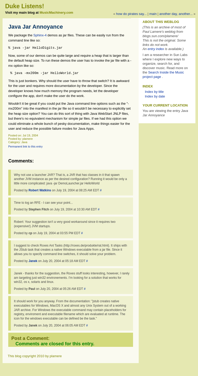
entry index (156, 49)
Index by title (154, 92)
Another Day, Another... (176, 14)
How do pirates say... (131, 14)
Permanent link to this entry (25, 146)
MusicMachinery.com (56, 12)
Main (152, 14)
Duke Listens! (24, 6)
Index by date (155, 96)
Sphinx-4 (39, 35)
